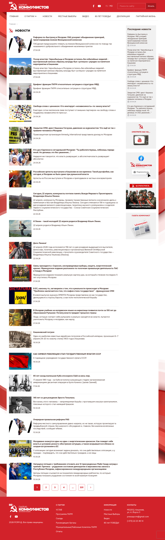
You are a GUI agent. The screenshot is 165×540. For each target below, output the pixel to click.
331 (81, 487)
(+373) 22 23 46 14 (135, 521)
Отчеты (59, 531)
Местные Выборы (67, 16)
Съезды (59, 518)
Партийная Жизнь (145, 16)
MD (111, 6)
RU (107, 6)
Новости (47, 16)
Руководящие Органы (66, 523)
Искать (151, 6)
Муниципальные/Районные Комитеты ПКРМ (76, 527)
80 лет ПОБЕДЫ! (103, 16)
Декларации (123, 16)
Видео (85, 16)
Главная (14, 16)
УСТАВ (59, 510)
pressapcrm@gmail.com (138, 516)
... (73, 487)
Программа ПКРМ (64, 514)
